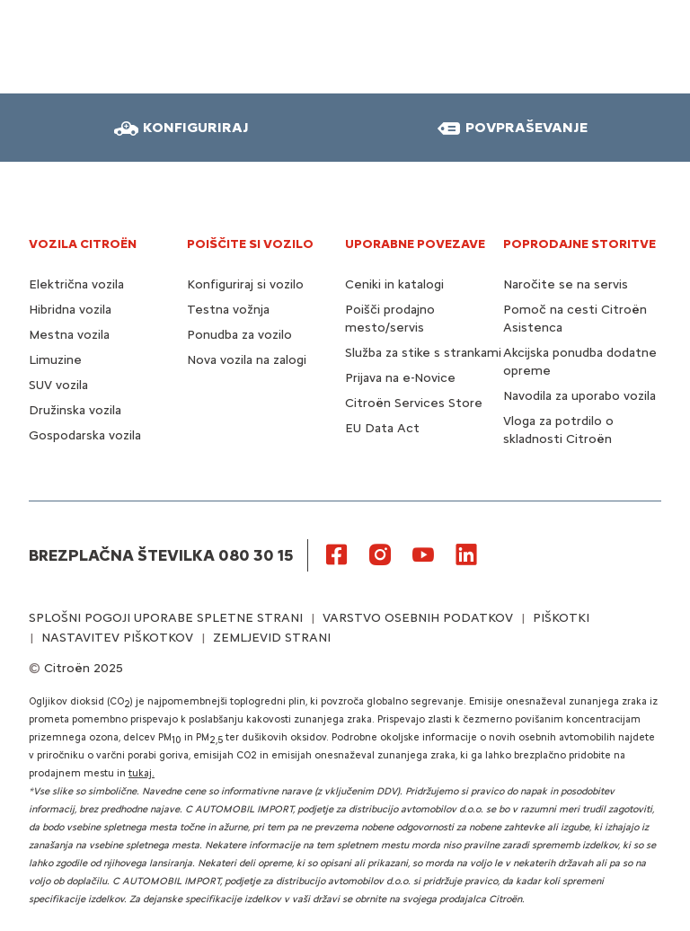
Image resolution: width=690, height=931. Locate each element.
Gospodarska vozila (85, 435)
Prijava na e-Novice (400, 378)
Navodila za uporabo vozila (579, 395)
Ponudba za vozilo (239, 334)
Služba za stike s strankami (423, 352)
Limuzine (55, 360)
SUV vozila (58, 385)
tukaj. (141, 773)
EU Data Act (382, 428)
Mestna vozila (69, 334)
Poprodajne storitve (579, 244)
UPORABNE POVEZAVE (415, 244)
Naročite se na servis (565, 284)
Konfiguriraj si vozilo (245, 284)
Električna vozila (76, 284)
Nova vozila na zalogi (246, 360)
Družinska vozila (75, 410)
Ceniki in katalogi (394, 284)
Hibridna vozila (70, 309)
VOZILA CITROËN (83, 244)
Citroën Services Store (413, 403)
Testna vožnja (228, 309)
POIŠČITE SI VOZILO (250, 244)
